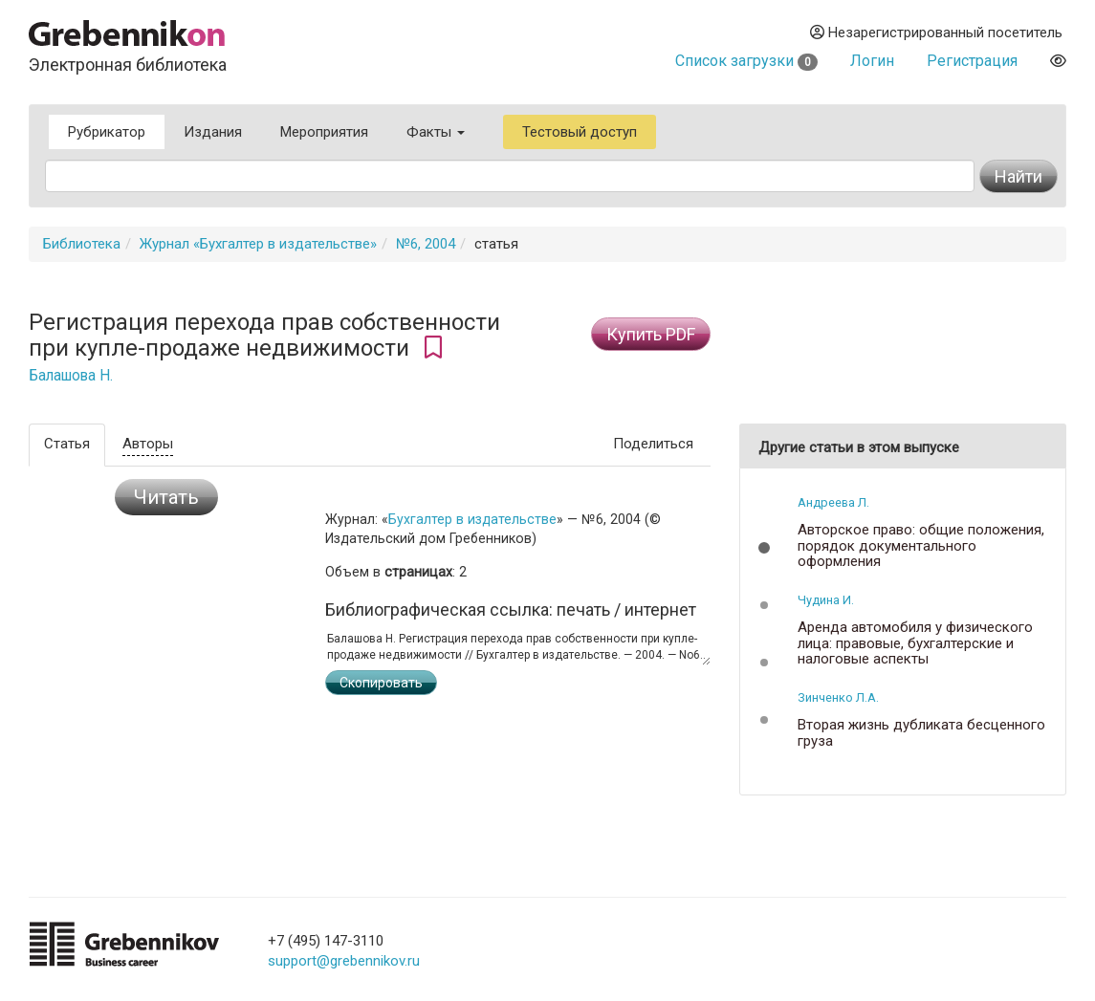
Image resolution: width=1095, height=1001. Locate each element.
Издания (213, 132)
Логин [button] (872, 61)
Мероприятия (324, 132)
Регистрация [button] (972, 61)
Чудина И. (826, 600)
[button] (764, 548)
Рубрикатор (106, 132)
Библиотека (81, 243)
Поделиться (653, 443)
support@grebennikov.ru (344, 960)
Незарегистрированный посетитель (936, 32)
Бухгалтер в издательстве (472, 519)
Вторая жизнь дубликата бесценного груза (921, 733)
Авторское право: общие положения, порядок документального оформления (921, 546)
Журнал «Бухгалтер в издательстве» (258, 243)
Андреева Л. (833, 502)
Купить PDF (650, 334)
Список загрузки (746, 61)
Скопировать (381, 682)
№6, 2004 (425, 243)
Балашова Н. (71, 375)
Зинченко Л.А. (838, 697)
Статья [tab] (67, 443)
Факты (435, 132)
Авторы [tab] (147, 443)
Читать (166, 497)
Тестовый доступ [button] (579, 132)
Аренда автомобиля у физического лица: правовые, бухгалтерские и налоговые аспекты (915, 643)
